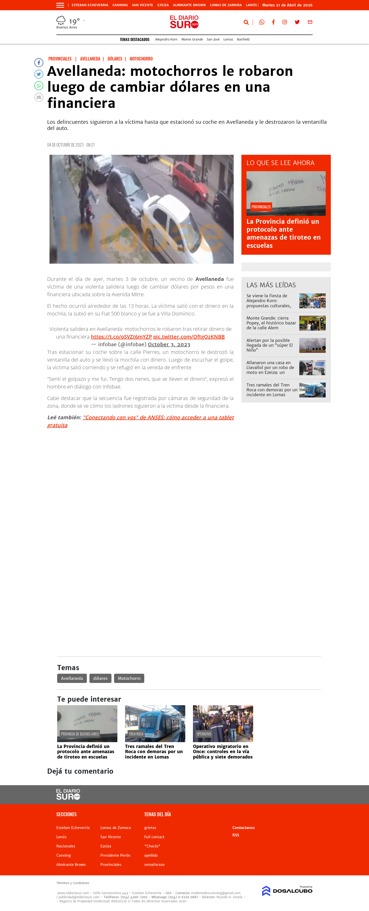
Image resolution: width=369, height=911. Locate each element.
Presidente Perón (115, 855)
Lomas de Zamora (226, 5)
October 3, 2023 (169, 344)
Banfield (243, 39)
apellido (151, 855)
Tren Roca (136, 733)
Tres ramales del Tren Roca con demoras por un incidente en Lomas (272, 389)
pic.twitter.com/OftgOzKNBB (189, 336)
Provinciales (110, 864)
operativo (204, 733)
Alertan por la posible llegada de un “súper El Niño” (270, 345)
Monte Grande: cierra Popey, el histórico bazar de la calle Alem (271, 322)
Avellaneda (72, 678)
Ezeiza (163, 5)
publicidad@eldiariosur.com (79, 897)
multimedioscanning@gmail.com (216, 893)
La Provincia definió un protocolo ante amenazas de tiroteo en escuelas (284, 234)
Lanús (61, 837)
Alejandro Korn (166, 39)
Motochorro (129, 678)
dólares (100, 678)
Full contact (154, 837)
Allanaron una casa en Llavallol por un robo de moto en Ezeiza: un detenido (270, 370)
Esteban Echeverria (90, 5)
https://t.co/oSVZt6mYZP (121, 336)
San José (213, 39)
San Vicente (142, 5)
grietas (150, 827)
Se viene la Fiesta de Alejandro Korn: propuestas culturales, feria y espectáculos (269, 303)
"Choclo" (152, 846)
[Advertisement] (189, 469)
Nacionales (65, 846)
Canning (120, 5)
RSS (235, 835)
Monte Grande (192, 39)
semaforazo (154, 864)
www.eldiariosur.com (73, 893)
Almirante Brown (189, 5)
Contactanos (243, 827)
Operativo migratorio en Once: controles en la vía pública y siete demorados (223, 752)
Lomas (228, 39)
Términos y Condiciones (72, 883)
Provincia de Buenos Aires (80, 733)
